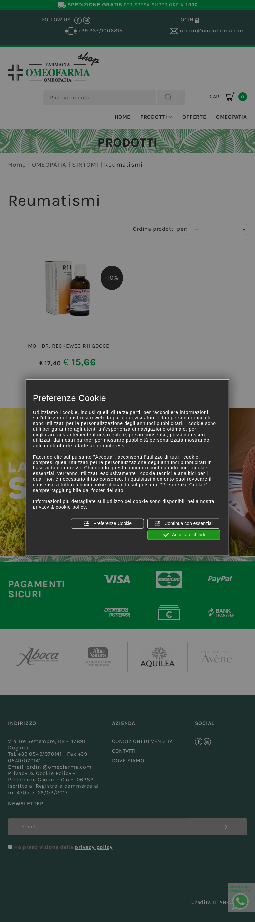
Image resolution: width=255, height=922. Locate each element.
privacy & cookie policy (59, 507)
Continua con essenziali (183, 523)
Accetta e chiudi (184, 535)
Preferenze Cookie (107, 523)
